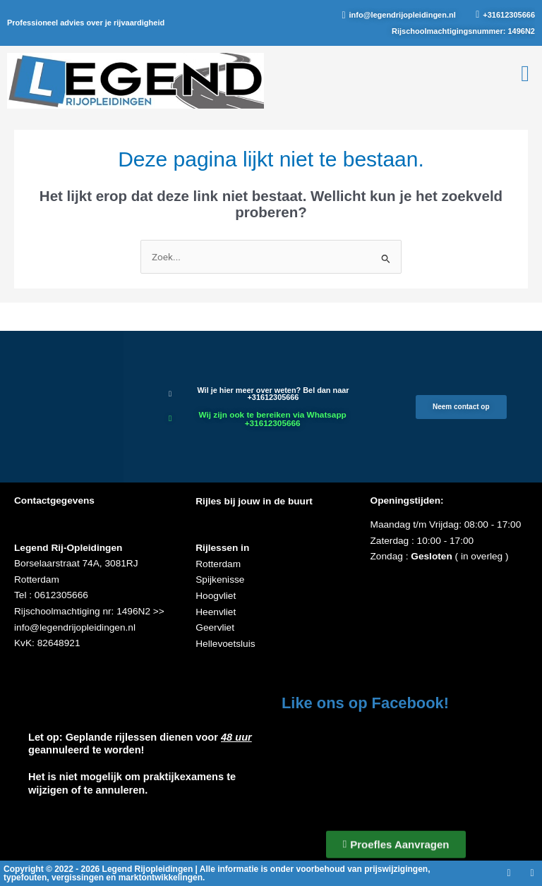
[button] (525, 73)
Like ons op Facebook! (365, 703)
